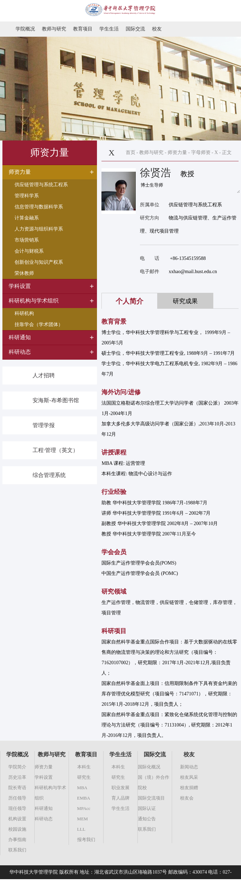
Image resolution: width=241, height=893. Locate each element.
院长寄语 (17, 787)
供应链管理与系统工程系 (41, 184)
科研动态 (44, 818)
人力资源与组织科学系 (39, 229)
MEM (82, 818)
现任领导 (17, 808)
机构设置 (17, 818)
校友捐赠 (189, 787)
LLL (81, 829)
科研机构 (24, 313)
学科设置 (44, 777)
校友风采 (189, 777)
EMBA (83, 798)
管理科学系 (27, 195)
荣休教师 (24, 273)
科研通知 (44, 808)
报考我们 (86, 839)
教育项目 (82, 28)
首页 (130, 152)
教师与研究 (54, 28)
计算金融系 (27, 217)
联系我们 (17, 850)
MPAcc (84, 808)
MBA (82, 787)
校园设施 (17, 829)
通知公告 (147, 818)
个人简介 (129, 301)
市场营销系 (27, 240)
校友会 (187, 798)
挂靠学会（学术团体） (39, 324)
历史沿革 (17, 777)
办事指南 (17, 839)
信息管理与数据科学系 (39, 206)
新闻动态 (189, 766)
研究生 (84, 777)
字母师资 (201, 152)
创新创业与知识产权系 (39, 262)
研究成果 (185, 301)
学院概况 (25, 28)
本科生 (84, 766)
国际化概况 (149, 766)
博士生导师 (190, 188)
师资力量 (177, 152)
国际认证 (147, 808)
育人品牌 (120, 798)
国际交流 (135, 28)
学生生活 (109, 28)
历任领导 (17, 798)
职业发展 (120, 787)
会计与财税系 (29, 251)
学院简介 (17, 766)
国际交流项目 (151, 798)
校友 (157, 28)
